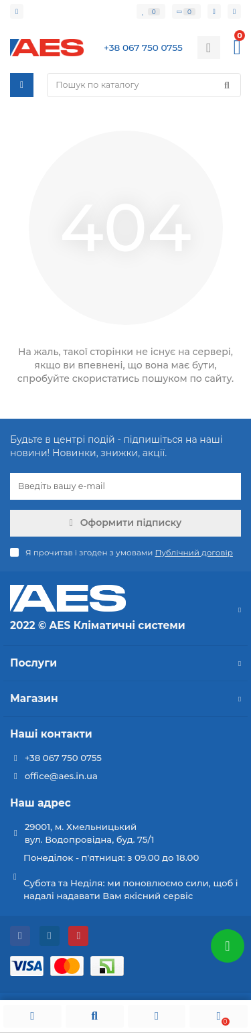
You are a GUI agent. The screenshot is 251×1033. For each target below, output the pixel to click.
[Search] (144, 85)
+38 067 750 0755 (63, 757)
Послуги (125, 663)
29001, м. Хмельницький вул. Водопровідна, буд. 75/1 (90, 833)
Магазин (125, 698)
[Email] (125, 486)
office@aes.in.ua (61, 775)
